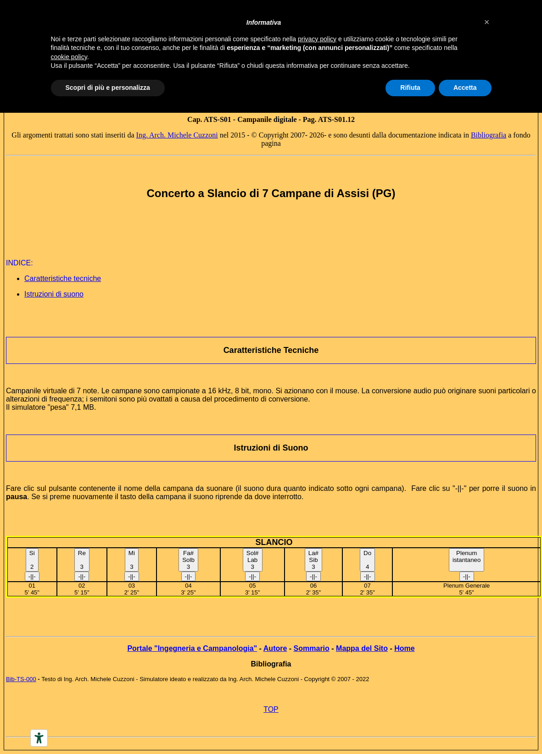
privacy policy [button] (317, 39)
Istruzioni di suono (54, 294)
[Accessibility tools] (39, 738)
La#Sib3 (313, 560)
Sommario (312, 648)
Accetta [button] (465, 87)
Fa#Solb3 (188, 560)
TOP (271, 709)
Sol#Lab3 (252, 560)
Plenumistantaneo (467, 556)
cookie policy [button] (69, 57)
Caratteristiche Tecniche (271, 350)
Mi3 (132, 560)
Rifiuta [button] (410, 87)
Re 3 (82, 560)
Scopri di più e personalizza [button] (108, 87)
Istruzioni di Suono (271, 447)
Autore (275, 648)
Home (404, 648)
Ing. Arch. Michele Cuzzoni (177, 135)
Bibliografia (488, 135)
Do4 (367, 560)
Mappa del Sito (362, 648)
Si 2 (32, 560)
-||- (32, 576)
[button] (487, 22)
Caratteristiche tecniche (62, 278)
